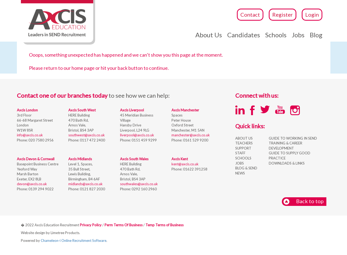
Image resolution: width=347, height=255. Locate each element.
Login (312, 14)
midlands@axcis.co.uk (85, 184)
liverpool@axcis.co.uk (137, 135)
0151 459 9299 (144, 140)
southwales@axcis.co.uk (139, 184)
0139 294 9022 (41, 189)
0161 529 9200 (195, 140)
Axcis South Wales (134, 159)
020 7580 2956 (41, 140)
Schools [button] (275, 35)
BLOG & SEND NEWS (246, 170)
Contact (250, 14)
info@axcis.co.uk (30, 135)
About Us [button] (208, 35)
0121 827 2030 (92, 189)
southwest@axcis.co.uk (86, 135)
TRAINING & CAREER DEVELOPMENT (285, 145)
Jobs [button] (298, 35)
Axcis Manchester (185, 110)
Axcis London (27, 110)
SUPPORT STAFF (243, 150)
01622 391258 (194, 169)
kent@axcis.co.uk (185, 164)
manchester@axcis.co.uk (190, 135)
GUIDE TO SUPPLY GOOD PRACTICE (289, 155)
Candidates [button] (243, 35)
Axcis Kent (179, 159)
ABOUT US (244, 138)
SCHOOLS (243, 158)
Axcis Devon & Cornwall (35, 159)
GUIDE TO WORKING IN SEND (293, 138)
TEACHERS (244, 143)
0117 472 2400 (92, 140)
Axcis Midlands (80, 159)
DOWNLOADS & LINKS (287, 163)
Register (282, 14)
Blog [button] (316, 35)
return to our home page (69, 68)
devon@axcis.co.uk (32, 184)
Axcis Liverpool (132, 110)
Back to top (303, 201)
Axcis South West (82, 110)
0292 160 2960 (144, 189)
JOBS (239, 163)
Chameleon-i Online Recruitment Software (73, 240)
